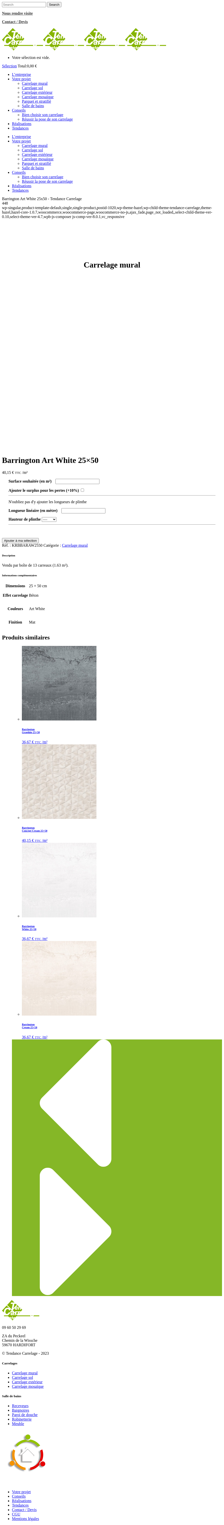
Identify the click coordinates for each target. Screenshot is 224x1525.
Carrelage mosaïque (28, 1386)
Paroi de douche (25, 1415)
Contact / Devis (24, 1510)
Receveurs (20, 1406)
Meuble (18, 1424)
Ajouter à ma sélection (20, 540)
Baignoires (20, 1410)
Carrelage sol (22, 1377)
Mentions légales (25, 1519)
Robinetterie (22, 1419)
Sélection (9, 66)
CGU (16, 1514)
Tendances (20, 1505)
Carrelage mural (75, 545)
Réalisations (21, 1501)
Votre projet (21, 1492)
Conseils (19, 1496)
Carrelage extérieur (27, 1382)
